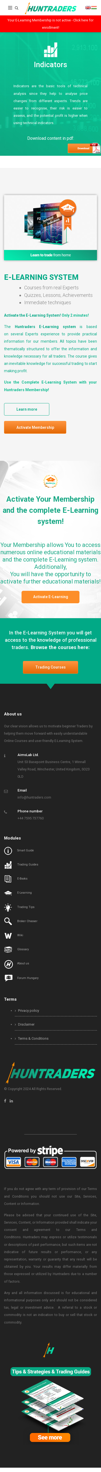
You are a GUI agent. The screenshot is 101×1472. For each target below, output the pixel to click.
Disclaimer (24, 1029)
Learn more (29, 410)
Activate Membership (38, 429)
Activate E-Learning (50, 600)
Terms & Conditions (31, 1043)
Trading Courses (50, 672)
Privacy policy (27, 1015)
